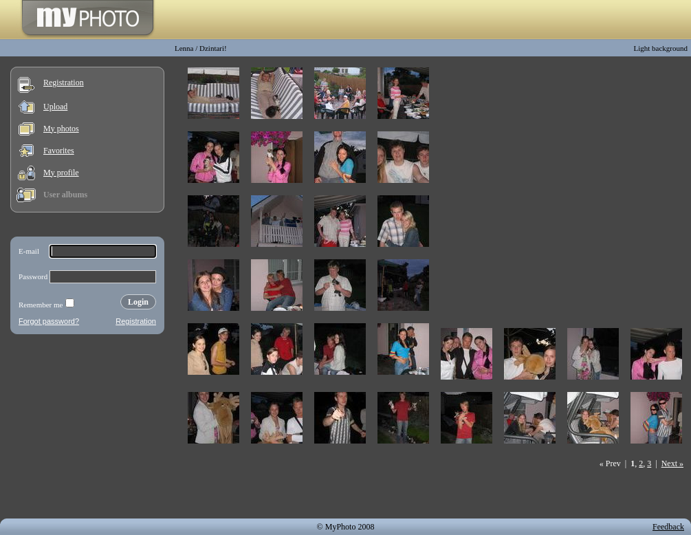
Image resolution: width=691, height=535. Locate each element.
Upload (55, 106)
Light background (660, 48)
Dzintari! (213, 48)
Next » (672, 463)
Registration (63, 82)
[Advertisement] (87, 429)
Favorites (58, 150)
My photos (61, 128)
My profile (61, 172)
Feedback (668, 527)
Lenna (184, 48)
